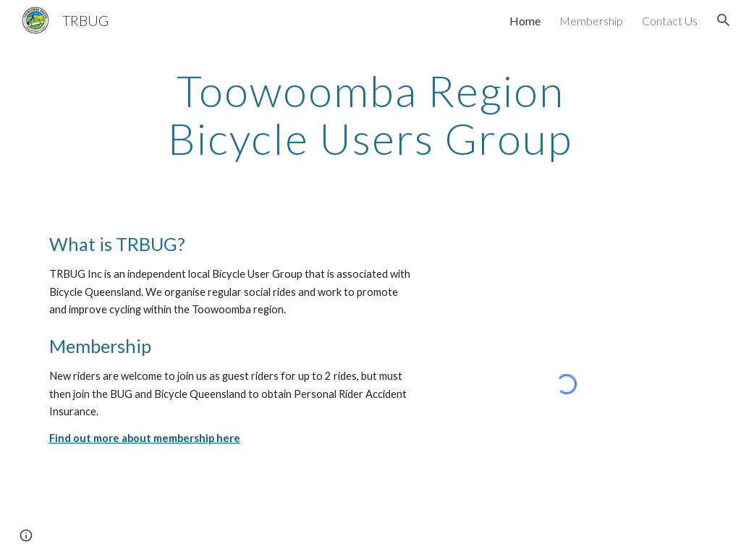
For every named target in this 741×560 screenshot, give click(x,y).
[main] (370, 114)
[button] (723, 20)
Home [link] (525, 20)
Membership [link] (591, 20)
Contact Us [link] (670, 20)
